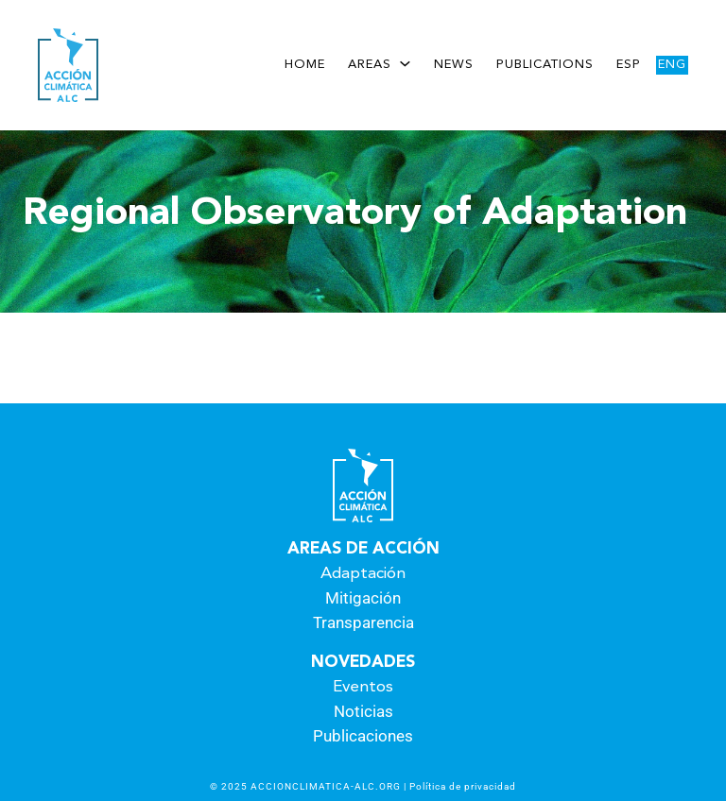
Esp (628, 65)
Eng (672, 65)
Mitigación (363, 597)
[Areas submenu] (405, 63)
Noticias (363, 711)
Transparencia (363, 622)
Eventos (363, 687)
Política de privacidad (462, 786)
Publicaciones (363, 735)
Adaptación (363, 574)
